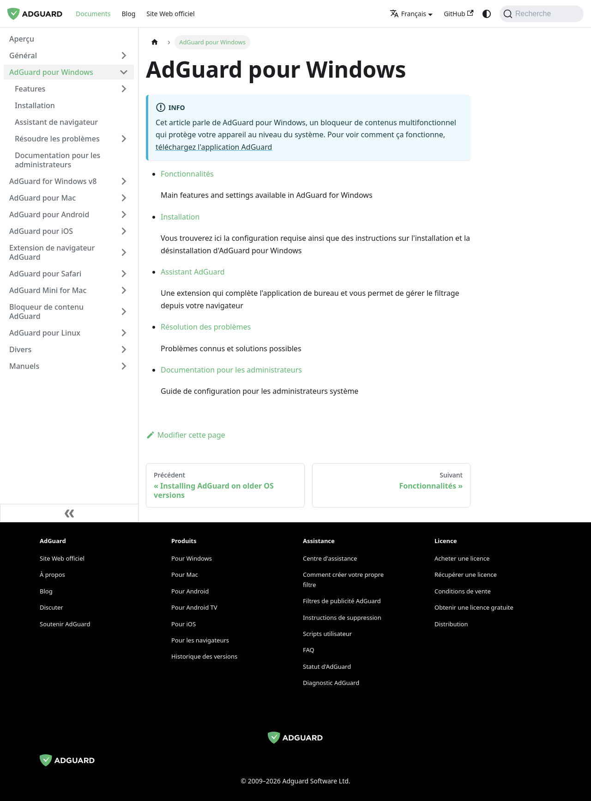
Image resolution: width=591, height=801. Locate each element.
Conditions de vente (462, 591)
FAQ (308, 650)
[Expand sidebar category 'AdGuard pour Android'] (124, 214)
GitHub (459, 13)
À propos (52, 574)
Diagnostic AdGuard (331, 683)
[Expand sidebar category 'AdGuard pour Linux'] (124, 332)
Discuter (51, 607)
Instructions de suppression (342, 617)
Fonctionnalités (187, 174)
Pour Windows (191, 558)
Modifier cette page (185, 435)
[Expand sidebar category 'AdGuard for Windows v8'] (124, 181)
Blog (128, 13)
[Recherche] (542, 14)
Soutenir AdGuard (65, 624)
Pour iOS (183, 624)
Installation (180, 217)
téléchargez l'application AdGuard (214, 147)
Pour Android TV (194, 607)
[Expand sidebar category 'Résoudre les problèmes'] (124, 138)
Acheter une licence (461, 558)
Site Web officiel (170, 13)
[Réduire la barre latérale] (69, 513)
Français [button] (408, 13)
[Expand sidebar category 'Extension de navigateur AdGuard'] (124, 252)
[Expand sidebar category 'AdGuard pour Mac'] (124, 197)
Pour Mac (184, 574)
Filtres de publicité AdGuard (342, 601)
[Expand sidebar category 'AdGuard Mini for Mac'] (124, 290)
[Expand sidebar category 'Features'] (124, 88)
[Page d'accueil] (154, 42)
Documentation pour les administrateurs (231, 370)
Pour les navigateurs (200, 640)
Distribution (451, 624)
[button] (69, 55)
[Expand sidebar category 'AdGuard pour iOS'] (124, 231)
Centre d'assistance (330, 558)
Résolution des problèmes (206, 327)
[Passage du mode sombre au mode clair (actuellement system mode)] (486, 13)
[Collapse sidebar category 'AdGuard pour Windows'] (124, 72)
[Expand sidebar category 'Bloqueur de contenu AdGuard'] (124, 312)
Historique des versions (204, 656)
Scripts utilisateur (327, 634)
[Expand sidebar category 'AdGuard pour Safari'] (124, 273)
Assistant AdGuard (193, 272)
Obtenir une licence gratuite (473, 607)
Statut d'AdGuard (327, 666)
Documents (93, 13)
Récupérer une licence (465, 574)
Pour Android (190, 591)
